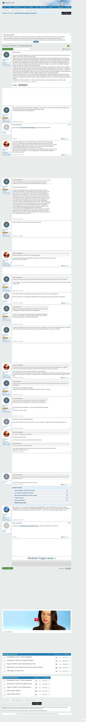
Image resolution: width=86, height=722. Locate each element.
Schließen (36, 41)
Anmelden (68, 7)
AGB (43, 713)
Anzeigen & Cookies (38, 713)
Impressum (25, 713)
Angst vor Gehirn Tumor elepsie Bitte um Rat (21, 664)
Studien (50, 7)
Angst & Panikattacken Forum (17, 700)
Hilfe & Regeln (43, 7)
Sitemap (56, 713)
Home (4, 7)
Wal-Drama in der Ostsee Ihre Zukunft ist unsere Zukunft (25, 667)
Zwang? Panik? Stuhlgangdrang (17, 46)
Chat (36, 7)
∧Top (83, 720)
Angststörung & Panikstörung (31, 700)
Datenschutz (30, 713)
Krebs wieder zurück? (14, 690)
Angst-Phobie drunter (13, 694)
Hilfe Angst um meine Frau (15, 671)
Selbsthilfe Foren (17, 7)
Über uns (21, 713)
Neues (10, 7)
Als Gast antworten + (7, 49)
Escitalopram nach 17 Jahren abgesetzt (19, 657)
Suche (25, 7)
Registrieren (60, 7)
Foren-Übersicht (6, 700)
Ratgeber (31, 7)
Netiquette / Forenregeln (49, 713)
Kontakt (17, 713)
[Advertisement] (41, 353)
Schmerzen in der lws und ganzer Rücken (20, 660)
